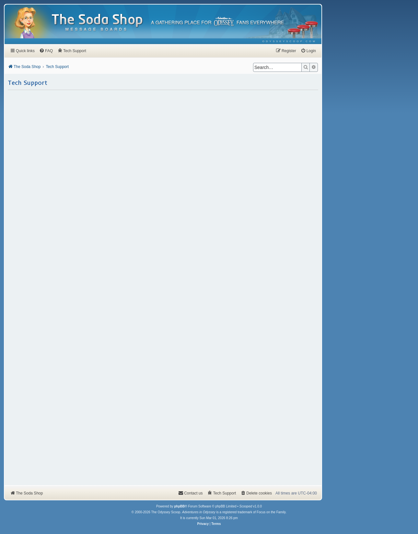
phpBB (179, 506)
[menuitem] (289, 41)
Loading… (163, 287)
